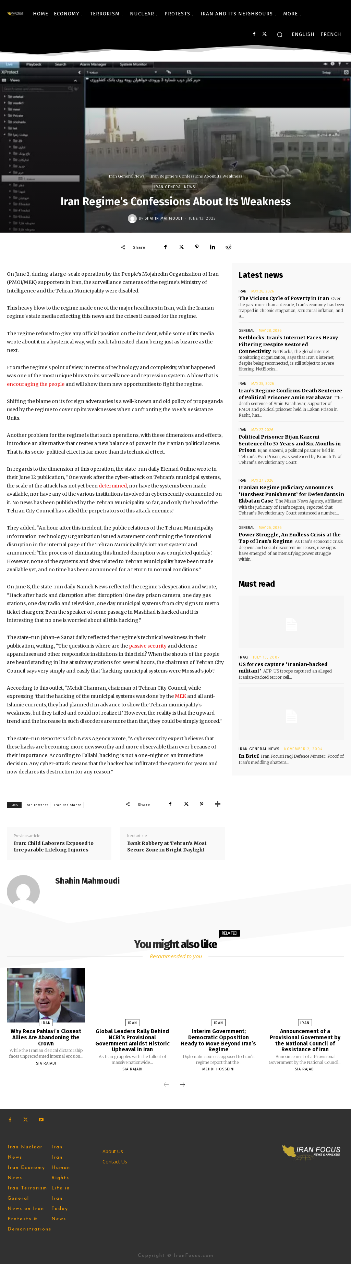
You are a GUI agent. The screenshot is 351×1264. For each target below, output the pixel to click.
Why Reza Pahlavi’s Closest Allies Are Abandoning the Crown (46, 1037)
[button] (279, 34)
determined (113, 486)
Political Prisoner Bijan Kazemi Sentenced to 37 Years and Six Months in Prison (289, 443)
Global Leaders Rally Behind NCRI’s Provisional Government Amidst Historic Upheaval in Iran (132, 1040)
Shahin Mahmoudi (163, 218)
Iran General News (127, 176)
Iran (242, 291)
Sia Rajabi (46, 1063)
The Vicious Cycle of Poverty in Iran (283, 298)
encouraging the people (35, 384)
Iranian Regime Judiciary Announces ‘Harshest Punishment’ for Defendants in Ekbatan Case (291, 493)
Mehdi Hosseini (218, 1069)
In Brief (248, 755)
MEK (180, 696)
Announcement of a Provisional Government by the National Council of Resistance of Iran (305, 1040)
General (246, 331)
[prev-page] (166, 1085)
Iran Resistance (67, 805)
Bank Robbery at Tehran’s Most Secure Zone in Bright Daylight (167, 846)
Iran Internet (36, 805)
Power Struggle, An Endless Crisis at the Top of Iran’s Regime (289, 537)
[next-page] (182, 1085)
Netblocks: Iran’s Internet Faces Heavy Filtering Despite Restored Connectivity (288, 344)
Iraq (243, 656)
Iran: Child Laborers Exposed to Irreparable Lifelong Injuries (54, 846)
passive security (148, 646)
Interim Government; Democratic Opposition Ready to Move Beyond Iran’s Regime (218, 1040)
